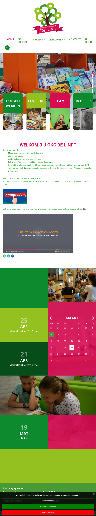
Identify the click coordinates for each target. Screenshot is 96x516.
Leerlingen (56, 39)
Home (10, 39)
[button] (93, 72)
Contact (75, 39)
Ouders (38, 39)
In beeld (88, 41)
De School (23, 41)
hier (84, 209)
